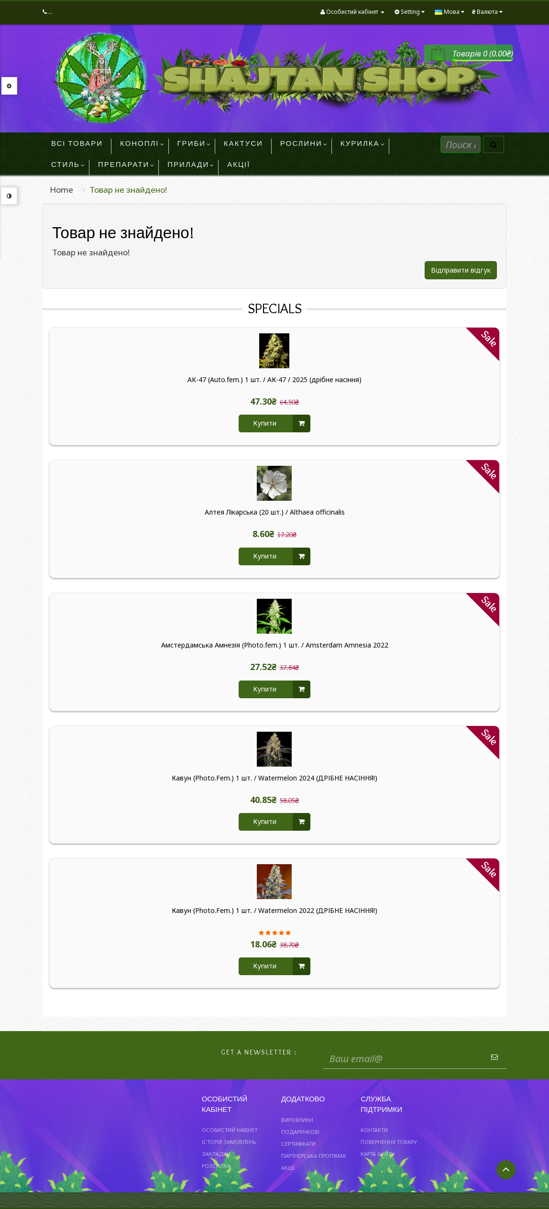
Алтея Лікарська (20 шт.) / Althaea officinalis (275, 512)
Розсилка (216, 1165)
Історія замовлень (229, 1141)
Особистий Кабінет (229, 1129)
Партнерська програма (313, 1155)
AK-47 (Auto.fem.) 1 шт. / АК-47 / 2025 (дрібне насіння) (274, 379)
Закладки (216, 1153)
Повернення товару (389, 1141)
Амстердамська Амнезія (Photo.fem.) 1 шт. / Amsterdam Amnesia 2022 (274, 645)
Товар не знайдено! (128, 189)
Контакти (374, 1129)
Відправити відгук (461, 270)
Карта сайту (378, 1153)
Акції (288, 1167)
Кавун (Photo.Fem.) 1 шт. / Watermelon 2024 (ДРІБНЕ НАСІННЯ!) (274, 778)
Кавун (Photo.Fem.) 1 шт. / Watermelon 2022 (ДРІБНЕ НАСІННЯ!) (274, 910)
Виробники (297, 1119)
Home (61, 189)
